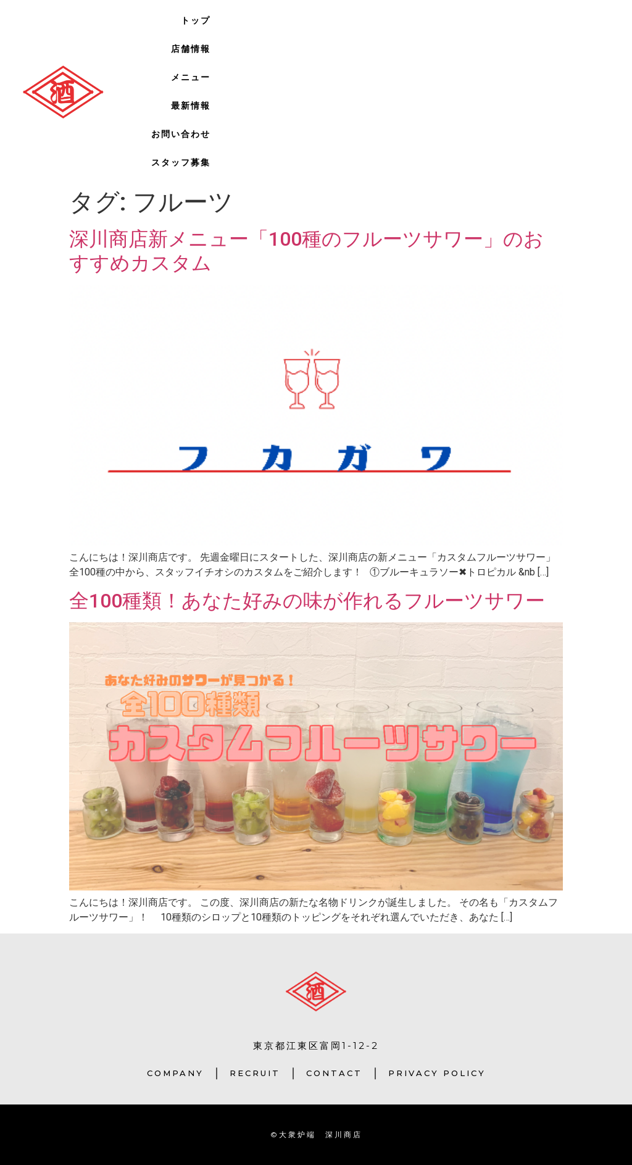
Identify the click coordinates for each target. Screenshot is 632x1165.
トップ (195, 20)
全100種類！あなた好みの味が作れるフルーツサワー (307, 600)
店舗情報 (190, 48)
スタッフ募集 (180, 162)
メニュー (190, 77)
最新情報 (190, 105)
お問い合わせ (180, 134)
